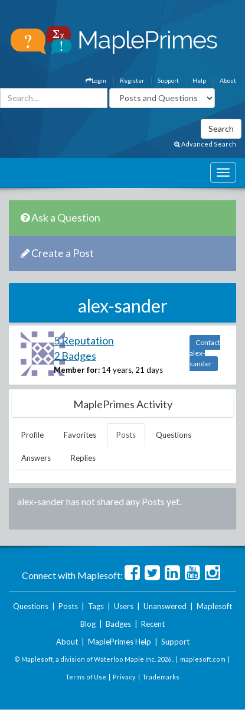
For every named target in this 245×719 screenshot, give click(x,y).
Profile (32, 435)
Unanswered (165, 606)
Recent (153, 624)
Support (168, 80)
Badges (118, 624)
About (228, 80)
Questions (173, 435)
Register (132, 80)
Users (123, 606)
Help (199, 80)
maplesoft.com (203, 659)
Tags (96, 606)
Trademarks (160, 677)
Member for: (77, 370)
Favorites (80, 435)
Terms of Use (86, 677)
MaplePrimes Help (119, 641)
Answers (36, 458)
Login (96, 80)
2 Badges (75, 355)
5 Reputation (84, 340)
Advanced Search (205, 144)
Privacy (124, 677)
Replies (83, 458)
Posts (126, 435)
